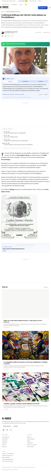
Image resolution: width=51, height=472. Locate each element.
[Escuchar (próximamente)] (12, 36)
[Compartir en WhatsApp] (5, 36)
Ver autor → (46, 287)
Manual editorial (6, 457)
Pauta (21, 4)
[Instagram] (7, 430)
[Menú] (49, 7)
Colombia (4, 442)
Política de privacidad (7, 455)
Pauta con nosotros (32, 444)
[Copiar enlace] (9, 36)
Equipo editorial (30, 439)
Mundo (3, 444)
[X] (10, 430)
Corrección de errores (7, 461)
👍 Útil (40, 94)
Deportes (4, 446)
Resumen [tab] (10, 81)
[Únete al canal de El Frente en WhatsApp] (25, 44)
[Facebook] (3, 430)
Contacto (15, 426)
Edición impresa (5, 4)
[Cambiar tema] (26, 4)
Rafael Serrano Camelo (12, 31)
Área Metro (5, 439)
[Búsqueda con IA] (43, 7)
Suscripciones (30, 446)
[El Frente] (5, 7)
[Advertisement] (25, 114)
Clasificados (14, 4)
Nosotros (29, 437)
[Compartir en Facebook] (2, 36)
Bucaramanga (5, 437)
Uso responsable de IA (7, 459)
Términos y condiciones (8, 453)
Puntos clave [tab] (25, 81)
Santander (4, 441)
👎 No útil (46, 94)
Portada (3, 11)
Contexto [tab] (41, 81)
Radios (28, 441)
